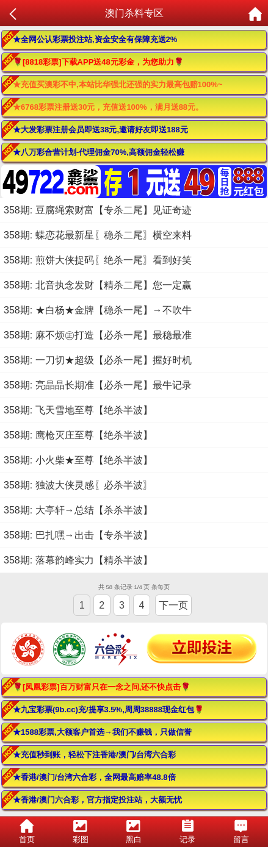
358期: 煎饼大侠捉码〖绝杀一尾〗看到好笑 (98, 260)
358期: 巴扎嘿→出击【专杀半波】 (78, 535)
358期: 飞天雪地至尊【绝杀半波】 (78, 410)
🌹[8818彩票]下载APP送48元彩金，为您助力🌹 (98, 61)
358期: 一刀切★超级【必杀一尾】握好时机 (98, 360)
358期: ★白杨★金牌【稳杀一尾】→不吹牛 (98, 310)
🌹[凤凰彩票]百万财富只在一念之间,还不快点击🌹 (101, 687)
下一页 (173, 605)
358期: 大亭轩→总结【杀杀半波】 (78, 510)
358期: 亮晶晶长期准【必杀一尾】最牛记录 (98, 385)
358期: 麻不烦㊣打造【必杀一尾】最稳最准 (98, 335)
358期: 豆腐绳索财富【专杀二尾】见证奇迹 (98, 210)
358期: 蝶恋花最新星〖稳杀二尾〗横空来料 (98, 235)
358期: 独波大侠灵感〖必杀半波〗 (78, 485)
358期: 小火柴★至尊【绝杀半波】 (78, 460)
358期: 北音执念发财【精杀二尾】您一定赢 (98, 285)
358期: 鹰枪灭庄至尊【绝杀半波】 (78, 435)
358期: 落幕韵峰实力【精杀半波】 (78, 560)
